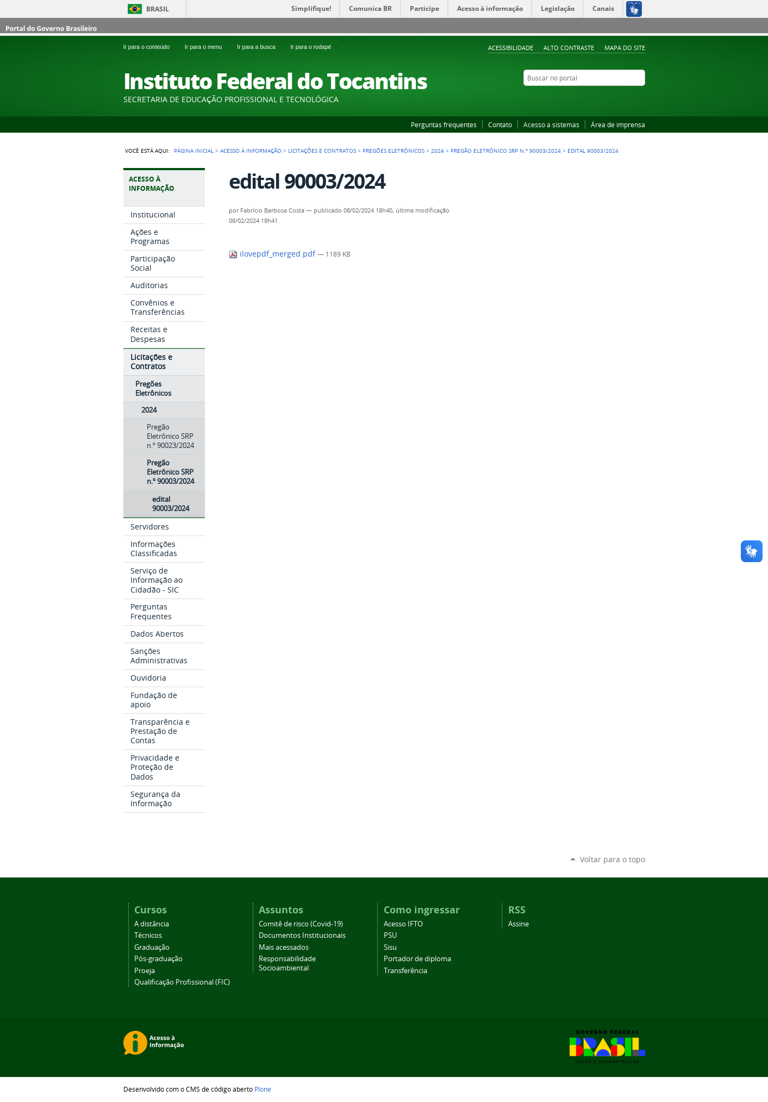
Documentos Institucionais (302, 935)
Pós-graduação (158, 958)
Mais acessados (284, 947)
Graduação (152, 947)
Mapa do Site (624, 47)
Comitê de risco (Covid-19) (301, 924)
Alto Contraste (569, 47)
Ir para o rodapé (315, 46)
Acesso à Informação (251, 150)
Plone (262, 1089)
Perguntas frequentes (444, 124)
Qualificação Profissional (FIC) (182, 982)
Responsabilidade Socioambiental (287, 963)
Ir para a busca (261, 46)
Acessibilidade (510, 47)
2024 (437, 150)
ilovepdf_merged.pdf (273, 254)
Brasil (157, 9)
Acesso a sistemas (551, 124)
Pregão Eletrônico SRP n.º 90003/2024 (506, 150)
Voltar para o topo (612, 859)
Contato (500, 124)
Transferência (405, 970)
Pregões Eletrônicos (393, 150)
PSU (390, 935)
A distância (151, 924)
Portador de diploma (417, 958)
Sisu (390, 947)
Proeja (144, 970)
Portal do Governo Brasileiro (51, 28)
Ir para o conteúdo (151, 46)
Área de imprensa (618, 124)
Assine (518, 924)
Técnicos (148, 935)
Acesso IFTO (403, 924)
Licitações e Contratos (322, 150)
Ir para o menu (209, 46)
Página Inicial (194, 150)
